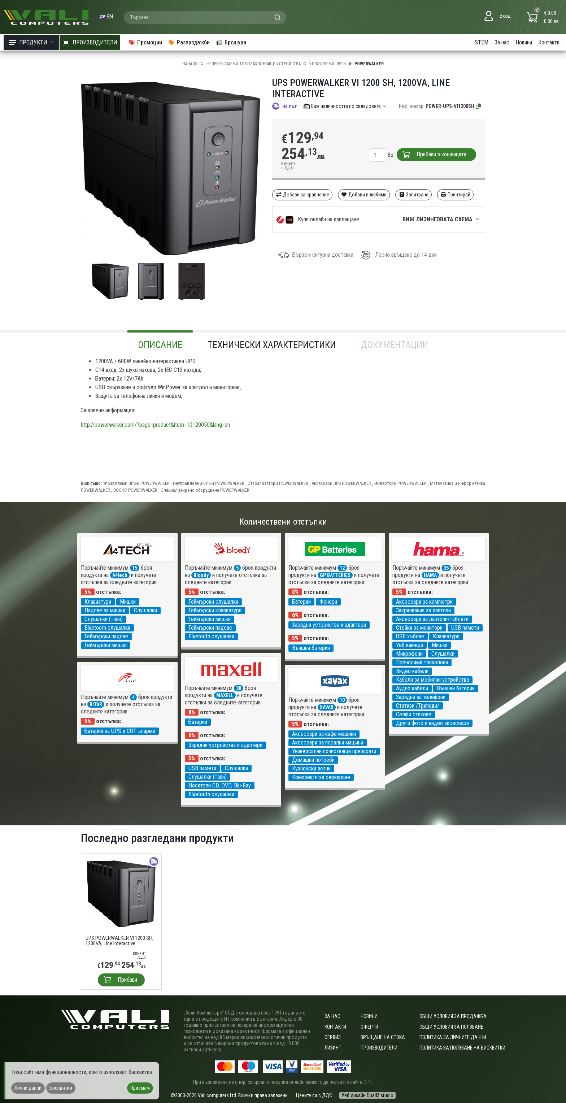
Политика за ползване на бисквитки (462, 1048)
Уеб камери (409, 645)
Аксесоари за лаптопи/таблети (432, 619)
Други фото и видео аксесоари (432, 723)
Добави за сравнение (302, 194)
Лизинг (333, 1048)
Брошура (231, 42)
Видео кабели (412, 671)
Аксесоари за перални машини (327, 742)
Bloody (201, 575)
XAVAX (327, 707)
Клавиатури (97, 601)
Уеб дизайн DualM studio (367, 1095)
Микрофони (409, 653)
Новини (523, 42)
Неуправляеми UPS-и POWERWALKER (208, 483)
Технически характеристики (272, 344)
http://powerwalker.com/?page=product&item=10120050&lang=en (155, 424)
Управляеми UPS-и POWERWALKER (136, 483)
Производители (379, 1048)
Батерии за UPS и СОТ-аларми (119, 731)
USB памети (465, 627)
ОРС (367, 1082)
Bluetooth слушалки (107, 627)
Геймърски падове (106, 636)
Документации (394, 344)
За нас (502, 42)
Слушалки (145, 610)
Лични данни (28, 1088)
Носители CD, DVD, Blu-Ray (219, 785)
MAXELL (225, 695)
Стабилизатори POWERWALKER (278, 483)
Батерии (301, 601)
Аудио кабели (412, 688)
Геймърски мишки (105, 645)
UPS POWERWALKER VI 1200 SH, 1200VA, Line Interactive (119, 940)
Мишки (128, 601)
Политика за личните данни (452, 1037)
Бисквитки (60, 1088)
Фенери (328, 601)
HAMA (430, 575)
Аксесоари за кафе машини (324, 733)
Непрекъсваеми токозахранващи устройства (253, 63)
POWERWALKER (369, 63)
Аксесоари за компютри (424, 601)
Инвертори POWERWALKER (400, 483)
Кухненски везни (311, 768)
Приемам (140, 1088)
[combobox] (205, 17)
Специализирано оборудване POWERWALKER (205, 490)
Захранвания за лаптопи (423, 610)
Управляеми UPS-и (327, 63)
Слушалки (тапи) (103, 619)
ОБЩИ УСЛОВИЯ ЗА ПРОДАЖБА (453, 1016)
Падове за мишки (104, 610)
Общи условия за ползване (451, 1027)
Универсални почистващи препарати (334, 751)
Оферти (369, 1027)
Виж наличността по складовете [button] (345, 106)
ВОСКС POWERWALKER (135, 490)
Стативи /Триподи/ (417, 705)
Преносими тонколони (422, 662)
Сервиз (333, 1037)
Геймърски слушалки (213, 601)
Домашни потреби (313, 759)
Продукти (31, 42)
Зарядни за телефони (420, 697)
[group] (171, 169)
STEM (481, 42)
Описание (160, 344)
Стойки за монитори (419, 627)
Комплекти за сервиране (321, 777)
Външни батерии (311, 647)
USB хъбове (410, 636)
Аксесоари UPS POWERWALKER (341, 483)
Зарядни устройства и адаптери (329, 624)
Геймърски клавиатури (214, 610)
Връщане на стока (383, 1037)
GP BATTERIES (335, 575)
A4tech (119, 575)
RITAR (96, 704)
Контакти (549, 42)
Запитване (413, 194)
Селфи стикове (413, 714)
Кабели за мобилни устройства (432, 679)
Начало (190, 63)
